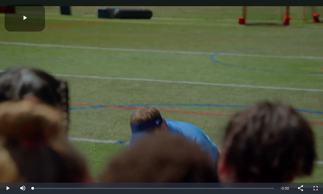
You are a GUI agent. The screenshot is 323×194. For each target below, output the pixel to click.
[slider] (153, 188)
